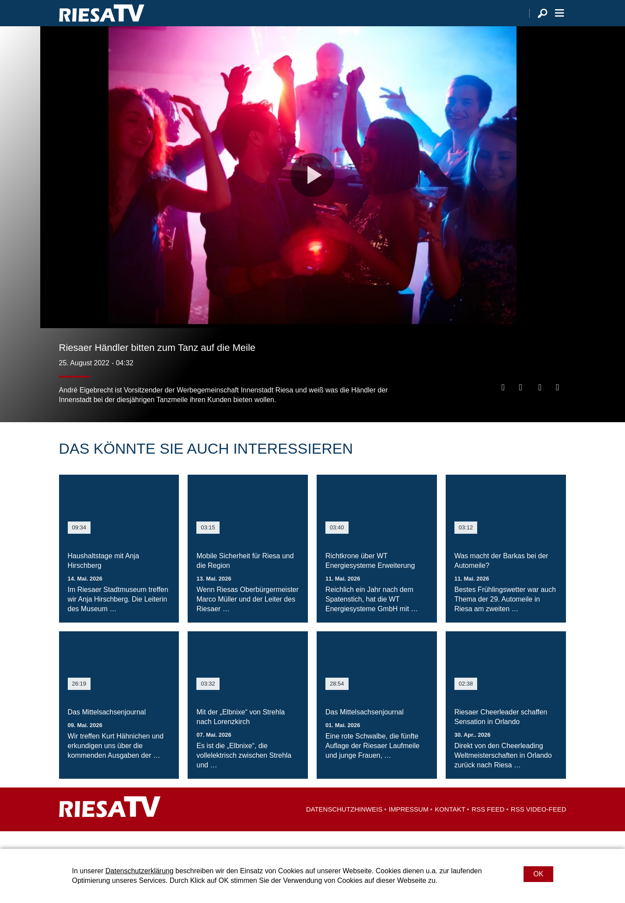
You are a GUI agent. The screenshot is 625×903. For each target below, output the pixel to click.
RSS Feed (487, 826)
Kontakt (450, 826)
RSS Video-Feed (538, 826)
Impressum (409, 826)
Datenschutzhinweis (344, 826)
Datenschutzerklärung (139, 871)
